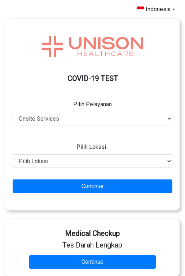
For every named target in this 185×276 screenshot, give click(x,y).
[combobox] (155, 9)
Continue (92, 186)
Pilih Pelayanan (92, 104)
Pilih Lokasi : (92, 146)
